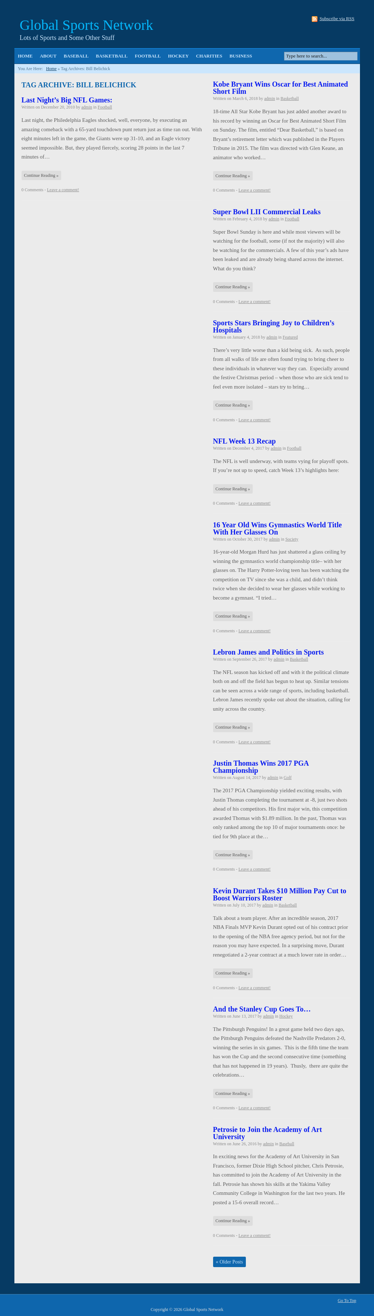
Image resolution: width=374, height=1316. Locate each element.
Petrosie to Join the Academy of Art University (267, 1133)
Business (240, 56)
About (48, 56)
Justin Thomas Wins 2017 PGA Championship (261, 766)
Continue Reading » (41, 175)
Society (291, 539)
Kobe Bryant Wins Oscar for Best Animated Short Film (280, 87)
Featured (290, 337)
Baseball (76, 56)
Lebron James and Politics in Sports (268, 652)
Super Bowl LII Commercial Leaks (267, 212)
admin (86, 107)
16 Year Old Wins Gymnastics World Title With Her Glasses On (277, 528)
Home (25, 56)
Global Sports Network (86, 25)
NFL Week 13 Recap (244, 441)
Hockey (178, 56)
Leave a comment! (63, 189)
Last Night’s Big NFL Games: (67, 100)
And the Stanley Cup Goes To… (262, 1009)
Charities (209, 56)
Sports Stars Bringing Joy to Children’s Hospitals (273, 326)
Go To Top (347, 1300)
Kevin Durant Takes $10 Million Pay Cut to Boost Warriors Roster (280, 894)
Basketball (111, 56)
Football (148, 56)
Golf (288, 777)
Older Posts (229, 1262)
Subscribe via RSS (337, 18)
